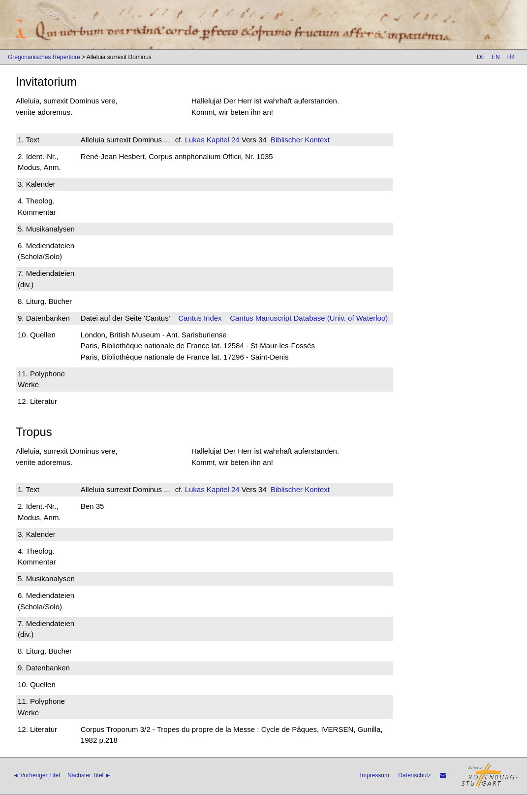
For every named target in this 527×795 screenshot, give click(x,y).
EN (496, 57)
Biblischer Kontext (300, 139)
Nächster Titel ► (89, 775)
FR (510, 57)
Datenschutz (414, 775)
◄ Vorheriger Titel (36, 775)
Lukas (195, 139)
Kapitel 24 (222, 139)
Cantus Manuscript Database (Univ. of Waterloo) (309, 318)
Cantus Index (199, 318)
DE (481, 57)
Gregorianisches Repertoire (44, 57)
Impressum (374, 775)
